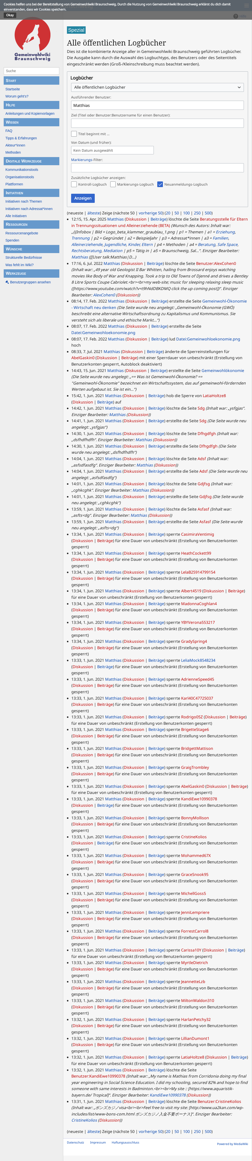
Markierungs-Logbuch (135, 184)
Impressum (98, 1142)
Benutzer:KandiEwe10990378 (98, 1076)
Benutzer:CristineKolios (219, 1101)
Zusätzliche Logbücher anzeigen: (98, 177)
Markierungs (81, 159)
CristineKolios (84, 1120)
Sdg (201, 408)
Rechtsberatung (86, 250)
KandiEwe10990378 (168, 1095)
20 (168, 213)
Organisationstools (19, 177)
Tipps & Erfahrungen (21, 138)
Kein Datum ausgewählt (93, 150)
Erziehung (225, 232)
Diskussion (136, 219)
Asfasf (203, 509)
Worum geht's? (16, 96)
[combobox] (157, 87)
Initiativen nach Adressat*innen (28, 209)
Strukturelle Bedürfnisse (23, 257)
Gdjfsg (204, 483)
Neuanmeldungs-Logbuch (186, 184)
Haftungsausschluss (125, 1142)
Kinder (134, 244)
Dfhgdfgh (207, 433)
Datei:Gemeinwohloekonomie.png (103, 332)
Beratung (206, 244)
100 (186, 213)
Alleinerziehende (86, 244)
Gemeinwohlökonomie (223, 370)
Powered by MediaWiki (232, 1144)
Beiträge (158, 219)
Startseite (12, 89)
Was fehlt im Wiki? (19, 265)
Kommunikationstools (21, 170)
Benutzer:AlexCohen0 (216, 263)
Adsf (202, 458)
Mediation (112, 250)
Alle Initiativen (16, 216)
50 (176, 213)
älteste (93, 213)
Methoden (13, 152)
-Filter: (87, 159)
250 (197, 213)
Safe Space (227, 244)
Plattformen (14, 184)
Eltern (147, 244)
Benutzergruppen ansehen (30, 282)
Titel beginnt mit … (94, 133)
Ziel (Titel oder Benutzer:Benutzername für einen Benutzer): (120, 115)
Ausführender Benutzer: (91, 97)
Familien (220, 238)
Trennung (80, 238)
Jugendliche (115, 244)
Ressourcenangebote (21, 233)
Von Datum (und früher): (91, 142)
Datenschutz (75, 1142)
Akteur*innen (15, 145)
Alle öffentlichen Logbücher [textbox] (100, 87)
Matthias (79, 257)
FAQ (8, 131)
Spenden (12, 240)
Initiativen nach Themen (23, 201)
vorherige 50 (150, 213)
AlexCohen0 (104, 295)
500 (208, 213)
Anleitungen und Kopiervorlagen (29, 113)
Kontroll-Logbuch (92, 184)
